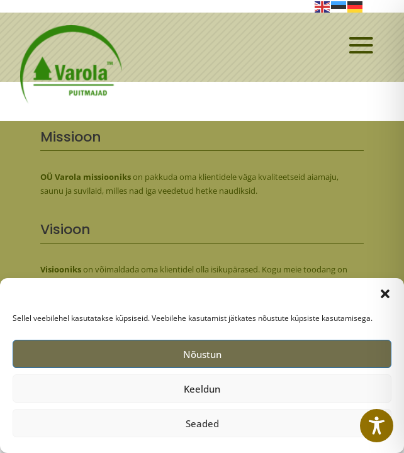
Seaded (202, 426)
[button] (385, 297)
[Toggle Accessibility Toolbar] (377, 426)
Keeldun (202, 392)
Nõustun (202, 357)
